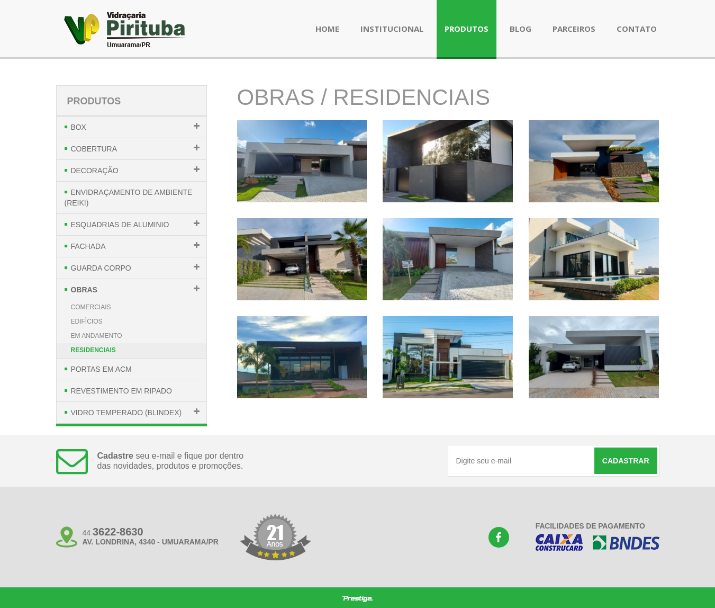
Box (78, 127)
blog (520, 28)
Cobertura (93, 149)
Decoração (94, 170)
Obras (83, 289)
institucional (391, 28)
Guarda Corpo (100, 268)
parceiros (574, 28)
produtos (466, 28)
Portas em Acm (100, 369)
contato (637, 28)
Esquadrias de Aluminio (119, 224)
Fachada (87, 246)
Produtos (94, 101)
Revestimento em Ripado (121, 391)
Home (327, 28)
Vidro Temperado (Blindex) (126, 412)
